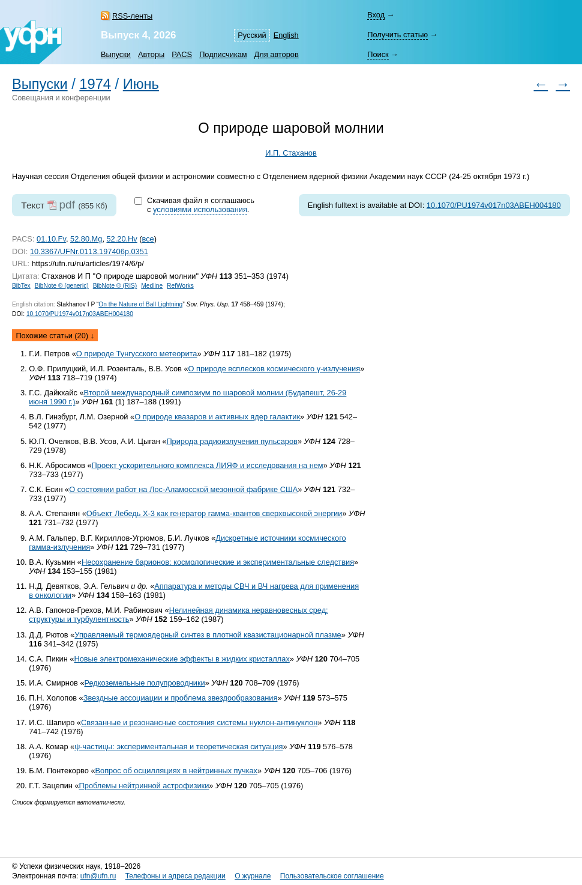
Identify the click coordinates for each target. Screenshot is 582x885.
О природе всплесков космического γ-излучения (274, 368)
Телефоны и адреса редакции (175, 876)
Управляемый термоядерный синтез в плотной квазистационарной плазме (207, 634)
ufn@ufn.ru (98, 876)
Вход (376, 14)
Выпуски (116, 54)
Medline (152, 285)
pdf (67, 204)
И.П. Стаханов (291, 152)
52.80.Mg (86, 238)
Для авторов (276, 54)
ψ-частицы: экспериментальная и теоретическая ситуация (178, 746)
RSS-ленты (132, 15)
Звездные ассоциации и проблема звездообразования (180, 697)
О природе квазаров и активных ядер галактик (217, 416)
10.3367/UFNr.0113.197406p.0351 (89, 251)
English (286, 35)
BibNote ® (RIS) (115, 285)
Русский (252, 35)
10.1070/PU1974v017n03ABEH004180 (494, 205)
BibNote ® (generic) (62, 285)
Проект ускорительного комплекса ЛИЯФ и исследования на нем (207, 465)
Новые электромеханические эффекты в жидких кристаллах (181, 658)
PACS (182, 54)
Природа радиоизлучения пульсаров (231, 441)
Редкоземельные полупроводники (145, 682)
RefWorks (180, 285)
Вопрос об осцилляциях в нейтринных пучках (176, 770)
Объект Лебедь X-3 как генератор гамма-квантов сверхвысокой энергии (214, 513)
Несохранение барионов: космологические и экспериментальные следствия (218, 562)
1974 (95, 84)
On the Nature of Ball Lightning (140, 304)
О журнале (253, 876)
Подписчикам (223, 54)
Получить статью (397, 34)
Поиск (377, 54)
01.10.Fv (51, 238)
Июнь (141, 84)
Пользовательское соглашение (332, 876)
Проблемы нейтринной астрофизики (144, 785)
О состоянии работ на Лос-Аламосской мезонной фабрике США (183, 489)
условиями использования (200, 209)
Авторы (151, 54)
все (148, 238)
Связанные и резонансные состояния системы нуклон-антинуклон (199, 722)
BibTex (21, 285)
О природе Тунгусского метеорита (136, 353)
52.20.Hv (122, 238)
